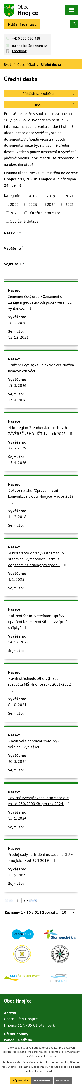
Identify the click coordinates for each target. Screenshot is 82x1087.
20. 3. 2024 (17, 761)
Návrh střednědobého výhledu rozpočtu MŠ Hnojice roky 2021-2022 (39, 684)
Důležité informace (44, 212)
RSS (55, 104)
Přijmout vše (20, 1080)
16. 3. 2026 (17, 322)
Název (11, 233)
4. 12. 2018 (17, 516)
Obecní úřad (26, 64)
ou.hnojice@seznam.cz (29, 45)
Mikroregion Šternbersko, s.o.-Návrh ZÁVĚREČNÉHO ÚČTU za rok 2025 (41, 430)
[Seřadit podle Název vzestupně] (20, 231)
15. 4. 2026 (17, 462)
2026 (14, 212)
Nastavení (62, 1080)
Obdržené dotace (24, 221)
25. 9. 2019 (17, 874)
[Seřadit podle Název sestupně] (20, 233)
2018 (32, 196)
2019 (50, 196)
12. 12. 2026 (18, 337)
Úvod (7, 64)
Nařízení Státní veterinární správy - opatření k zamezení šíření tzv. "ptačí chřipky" (38, 621)
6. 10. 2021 (17, 704)
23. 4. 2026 (17, 399)
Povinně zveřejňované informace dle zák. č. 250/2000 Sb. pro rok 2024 (39, 800)
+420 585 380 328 (26, 38)
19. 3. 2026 (17, 385)
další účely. (50, 1056)
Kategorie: (12, 195)
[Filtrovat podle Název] (41, 241)
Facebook (19, 51)
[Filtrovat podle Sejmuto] (41, 275)
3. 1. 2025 (16, 579)
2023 (32, 204)
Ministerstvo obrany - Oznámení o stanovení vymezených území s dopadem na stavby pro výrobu (37, 558)
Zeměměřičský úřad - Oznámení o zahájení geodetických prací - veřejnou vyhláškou (40, 302)
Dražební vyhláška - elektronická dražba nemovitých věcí (41, 367)
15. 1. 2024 (17, 818)
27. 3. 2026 (17, 448)
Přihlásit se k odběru (49, 93)
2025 (69, 204)
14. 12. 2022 (18, 642)
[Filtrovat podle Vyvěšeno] (41, 258)
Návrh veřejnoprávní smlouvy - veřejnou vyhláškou (33, 743)
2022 (14, 204)
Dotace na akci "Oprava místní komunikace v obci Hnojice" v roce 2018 (41, 496)
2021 (69, 196)
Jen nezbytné (42, 1080)
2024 (51, 204)
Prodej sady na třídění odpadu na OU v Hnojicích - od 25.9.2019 (40, 857)
